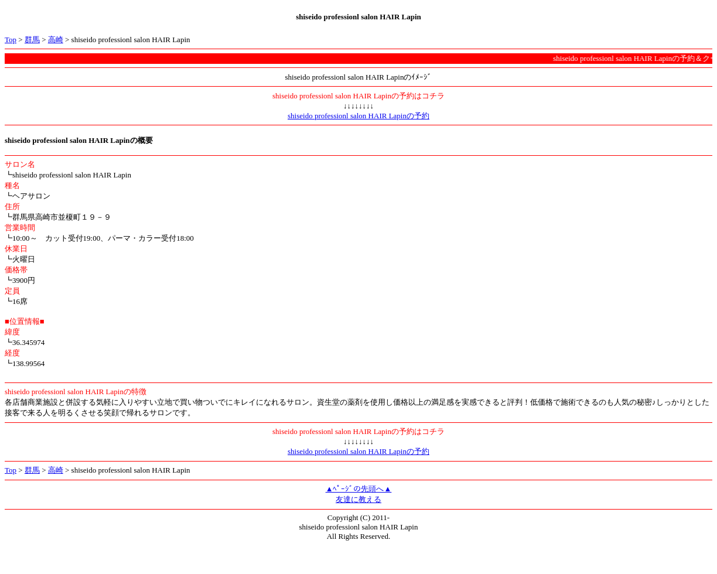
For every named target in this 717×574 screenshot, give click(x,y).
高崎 (55, 39)
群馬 (32, 39)
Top (10, 39)
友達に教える (358, 499)
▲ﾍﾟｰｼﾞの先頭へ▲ (359, 488)
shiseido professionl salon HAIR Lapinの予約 (358, 115)
